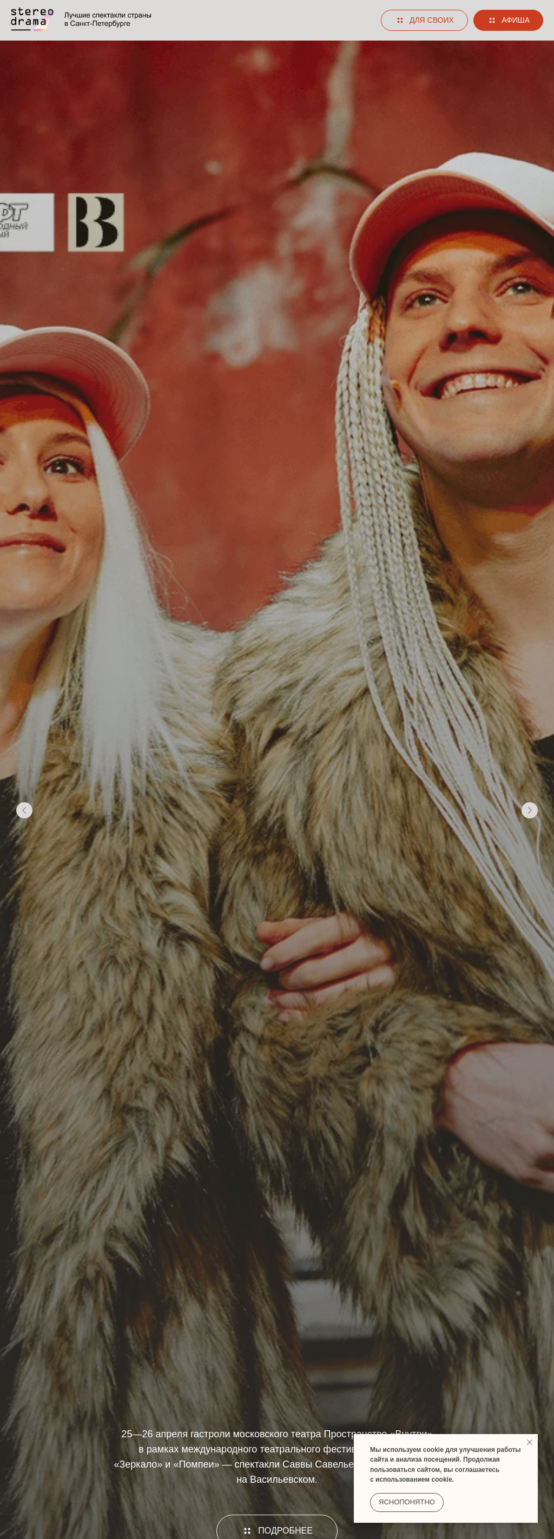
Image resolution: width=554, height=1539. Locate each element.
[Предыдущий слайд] (24, 810)
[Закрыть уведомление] (529, 1442)
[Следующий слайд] (530, 810)
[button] (424, 20)
